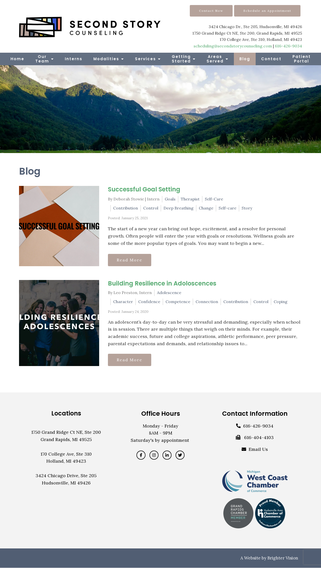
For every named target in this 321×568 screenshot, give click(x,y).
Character (123, 301)
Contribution (125, 207)
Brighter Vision (282, 558)
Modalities (106, 58)
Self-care (227, 207)
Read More (130, 259)
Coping (280, 301)
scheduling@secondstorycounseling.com (233, 45)
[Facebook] (140, 455)
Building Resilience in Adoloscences (162, 283)
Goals (170, 198)
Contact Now (211, 11)
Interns (73, 58)
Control (150, 207)
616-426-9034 (288, 45)
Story (247, 207)
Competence (178, 301)
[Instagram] (153, 455)
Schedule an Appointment (267, 11)
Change (206, 207)
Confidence (149, 301)
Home (17, 58)
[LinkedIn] (167, 455)
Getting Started (181, 59)
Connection (207, 301)
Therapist (190, 198)
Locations (66, 413)
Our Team (42, 59)
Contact (271, 58)
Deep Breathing (179, 207)
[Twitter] (180, 455)
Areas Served (215, 59)
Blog (244, 58)
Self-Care (214, 198)
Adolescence (169, 292)
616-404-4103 (259, 438)
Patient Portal (301, 59)
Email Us (258, 449)
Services (145, 58)
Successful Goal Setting (144, 189)
